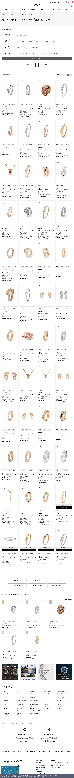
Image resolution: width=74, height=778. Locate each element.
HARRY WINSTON (21, 689)
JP (58, 2)
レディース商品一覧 (37, 573)
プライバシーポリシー (56, 755)
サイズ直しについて (40, 755)
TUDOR (35, 697)
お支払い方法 (39, 748)
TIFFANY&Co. (47, 697)
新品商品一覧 (17, 568)
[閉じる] (18, 766)
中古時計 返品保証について (42, 753)
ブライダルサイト (55, 769)
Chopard (59, 693)
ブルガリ (13, 14)
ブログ (59, 9)
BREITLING (7, 693)
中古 (53, 41)
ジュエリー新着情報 (17, 739)
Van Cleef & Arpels (35, 693)
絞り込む (47, 52)
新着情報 (69, 739)
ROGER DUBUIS (20, 684)
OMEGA (32, 680)
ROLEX (6, 680)
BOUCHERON (7, 701)
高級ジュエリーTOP (6, 14)
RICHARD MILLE (34, 701)
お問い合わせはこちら (49, 729)
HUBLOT (45, 684)
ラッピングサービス (40, 761)
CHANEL (6, 689)
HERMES (46, 693)
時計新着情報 (6, 739)
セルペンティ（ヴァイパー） (21, 14)
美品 (47, 41)
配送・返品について (40, 751)
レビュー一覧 (39, 759)
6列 (70, 62)
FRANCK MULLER (61, 684)
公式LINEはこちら (24, 729)
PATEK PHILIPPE (48, 680)
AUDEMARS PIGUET (61, 680)
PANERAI (59, 689)
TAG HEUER (20, 693)
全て (17, 41)
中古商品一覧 (37, 568)
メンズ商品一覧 (17, 573)
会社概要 (53, 748)
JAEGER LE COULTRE (35, 689)
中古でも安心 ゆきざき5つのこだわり (59, 751)
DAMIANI (19, 697)
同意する (57, 776)
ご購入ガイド (68, 9)
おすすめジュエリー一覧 (44, 739)
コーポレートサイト (40, 769)
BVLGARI (19, 701)
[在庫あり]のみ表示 (21, 35)
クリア (27, 52)
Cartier (19, 680)
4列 (68, 62)
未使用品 (29, 41)
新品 (23, 41)
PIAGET (58, 697)
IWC (45, 689)
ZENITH (5, 697)
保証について (39, 757)
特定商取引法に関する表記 (57, 753)
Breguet (5, 684)
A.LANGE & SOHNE (35, 684)
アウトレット (39, 41)
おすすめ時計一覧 (31, 739)
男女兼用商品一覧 (56, 573)
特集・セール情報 (59, 739)
